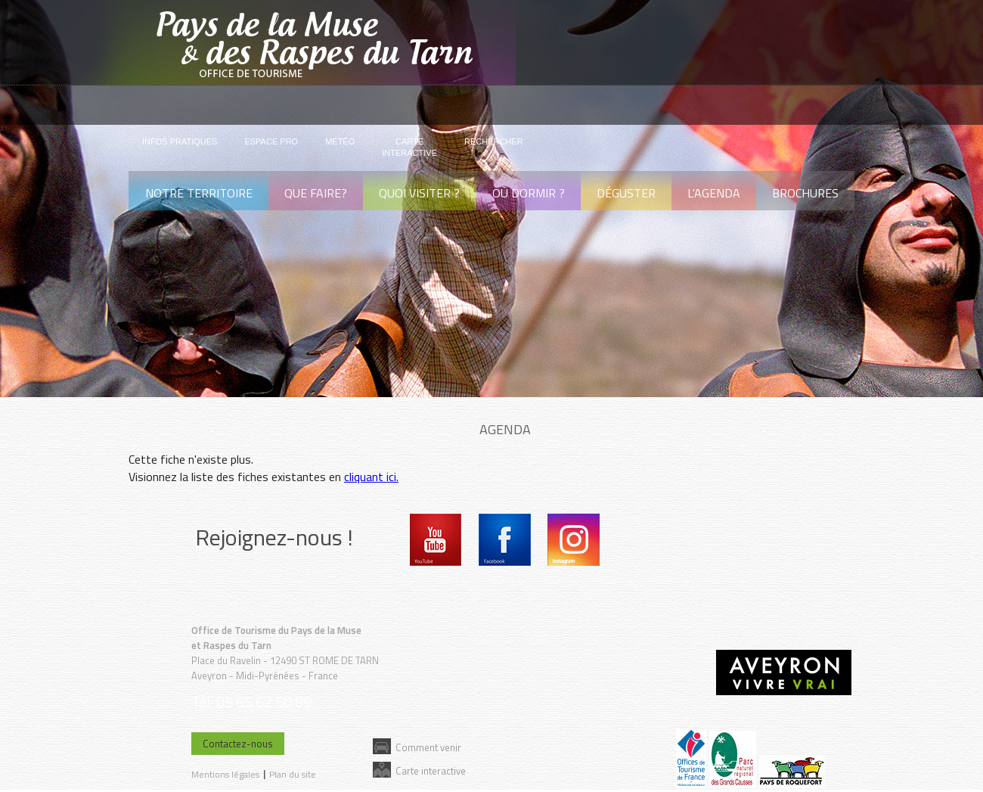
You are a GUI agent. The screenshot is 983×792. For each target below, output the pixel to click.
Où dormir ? (528, 193)
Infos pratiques (179, 141)
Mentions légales (225, 774)
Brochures (805, 193)
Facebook (505, 540)
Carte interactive (430, 770)
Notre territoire (199, 193)
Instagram (573, 540)
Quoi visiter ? (419, 193)
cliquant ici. (371, 476)
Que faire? (315, 193)
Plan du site (292, 774)
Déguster (626, 193)
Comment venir (428, 747)
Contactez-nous (238, 743)
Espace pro (271, 141)
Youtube (436, 540)
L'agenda (713, 193)
